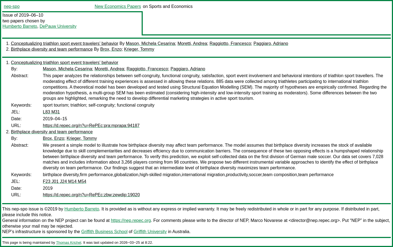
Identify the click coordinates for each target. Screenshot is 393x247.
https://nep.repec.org (131, 220)
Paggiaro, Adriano (271, 43)
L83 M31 (51, 112)
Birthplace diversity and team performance (52, 49)
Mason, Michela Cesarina (150, 43)
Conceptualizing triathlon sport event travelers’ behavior (64, 43)
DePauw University (58, 26)
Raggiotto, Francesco (230, 43)
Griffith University (150, 231)
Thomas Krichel (68, 242)
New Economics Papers (118, 6)
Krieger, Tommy (139, 49)
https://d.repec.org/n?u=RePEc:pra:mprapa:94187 (91, 125)
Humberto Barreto (19, 26)
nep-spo (12, 6)
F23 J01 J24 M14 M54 (64, 181)
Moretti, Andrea (192, 43)
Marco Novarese (266, 220)
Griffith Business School (104, 231)
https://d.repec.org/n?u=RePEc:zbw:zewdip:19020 (91, 194)
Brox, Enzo (110, 49)
